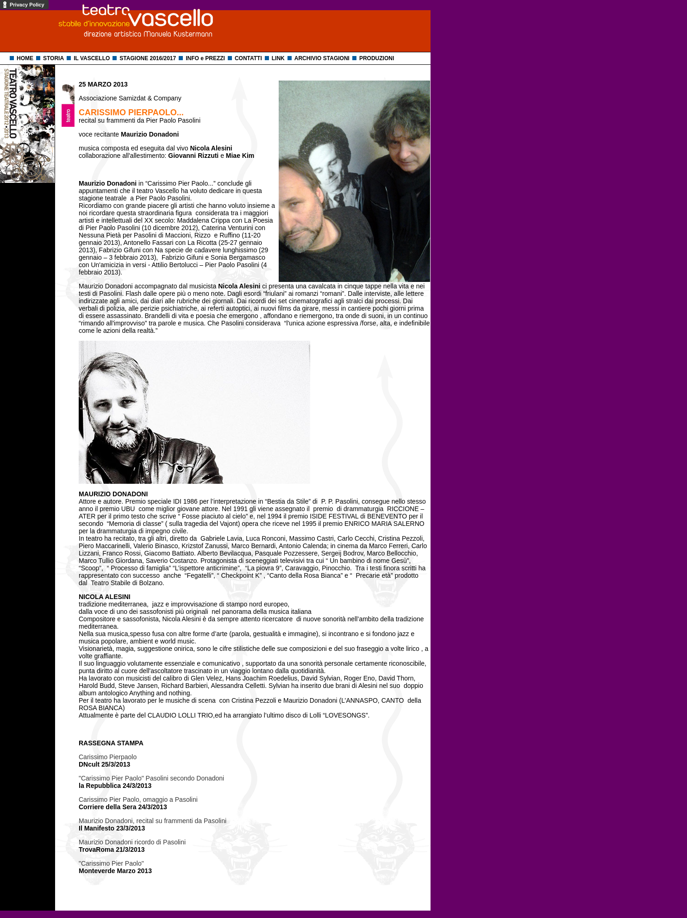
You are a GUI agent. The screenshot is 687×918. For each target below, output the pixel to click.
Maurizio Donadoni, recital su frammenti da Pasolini (152, 820)
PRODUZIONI (376, 58)
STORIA (53, 58)
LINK (278, 58)
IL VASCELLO (92, 58)
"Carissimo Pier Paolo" (111, 863)
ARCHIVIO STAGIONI (322, 58)
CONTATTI (248, 58)
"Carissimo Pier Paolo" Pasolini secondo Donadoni (151, 778)
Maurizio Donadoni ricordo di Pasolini (132, 842)
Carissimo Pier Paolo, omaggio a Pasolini (138, 799)
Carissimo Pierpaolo (108, 757)
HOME (25, 58)
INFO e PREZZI (205, 58)
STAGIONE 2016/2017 (147, 58)
